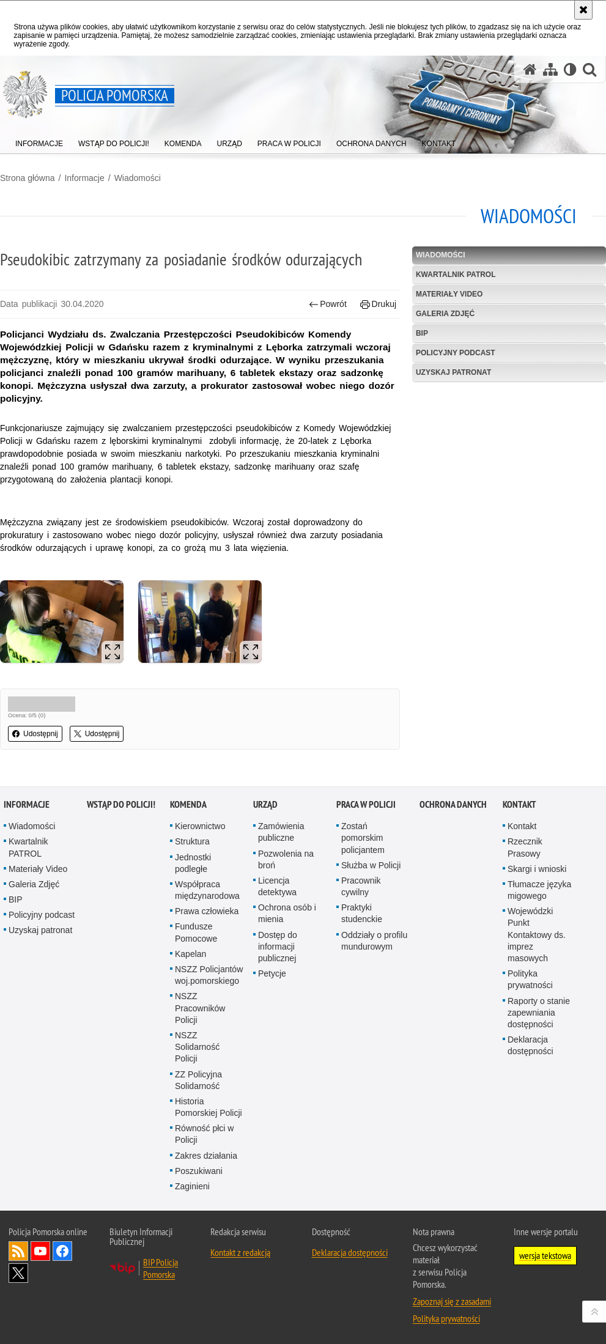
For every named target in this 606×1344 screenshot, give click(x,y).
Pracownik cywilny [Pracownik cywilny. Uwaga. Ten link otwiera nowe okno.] (361, 886)
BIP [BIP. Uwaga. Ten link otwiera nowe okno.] (422, 333)
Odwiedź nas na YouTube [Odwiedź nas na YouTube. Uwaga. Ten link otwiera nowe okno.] (40, 1251)
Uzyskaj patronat (453, 372)
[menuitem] (39, 141)
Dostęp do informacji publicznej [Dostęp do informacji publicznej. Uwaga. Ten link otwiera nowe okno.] (277, 946)
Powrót (328, 304)
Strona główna (27, 178)
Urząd (265, 804)
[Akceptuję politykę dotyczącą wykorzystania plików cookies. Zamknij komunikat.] (583, 10)
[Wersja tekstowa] (570, 69)
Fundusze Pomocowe (196, 932)
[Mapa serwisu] (550, 69)
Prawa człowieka (206, 911)
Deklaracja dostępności (530, 1045)
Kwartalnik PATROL (456, 274)
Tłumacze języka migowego (539, 890)
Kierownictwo (200, 826)
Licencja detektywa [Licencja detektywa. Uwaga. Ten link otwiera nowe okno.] (277, 886)
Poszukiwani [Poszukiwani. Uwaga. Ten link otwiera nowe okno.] (199, 1171)
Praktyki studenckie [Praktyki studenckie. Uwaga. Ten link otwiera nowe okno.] (361, 913)
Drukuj (378, 304)
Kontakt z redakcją (240, 1252)
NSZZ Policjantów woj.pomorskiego (209, 975)
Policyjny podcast (455, 353)
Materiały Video (449, 294)
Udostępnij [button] (35, 733)
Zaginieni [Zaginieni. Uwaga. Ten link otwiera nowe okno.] (192, 1186)
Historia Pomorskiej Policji (208, 1107)
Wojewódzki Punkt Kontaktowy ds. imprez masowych (537, 934)
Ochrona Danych (453, 804)
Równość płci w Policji (204, 1134)
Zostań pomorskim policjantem (363, 837)
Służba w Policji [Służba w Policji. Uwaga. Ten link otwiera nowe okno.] (371, 865)
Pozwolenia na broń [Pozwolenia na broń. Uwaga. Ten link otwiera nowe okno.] (286, 859)
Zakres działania (206, 1156)
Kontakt (519, 804)
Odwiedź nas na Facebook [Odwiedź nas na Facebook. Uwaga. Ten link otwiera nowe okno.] (62, 1251)
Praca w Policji (366, 804)
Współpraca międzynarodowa (207, 890)
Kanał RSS (18, 1251)
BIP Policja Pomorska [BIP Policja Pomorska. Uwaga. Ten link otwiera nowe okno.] (160, 1268)
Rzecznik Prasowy (525, 847)
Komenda (188, 804)
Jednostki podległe (193, 863)
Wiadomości (137, 178)
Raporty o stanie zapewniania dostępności (539, 1012)
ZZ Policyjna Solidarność (198, 1080)
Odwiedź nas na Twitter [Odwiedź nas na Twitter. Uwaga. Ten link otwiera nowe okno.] (18, 1273)
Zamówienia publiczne (281, 832)
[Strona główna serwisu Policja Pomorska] (530, 69)
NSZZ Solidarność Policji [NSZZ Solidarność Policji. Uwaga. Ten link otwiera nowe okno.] (197, 1046)
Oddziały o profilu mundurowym (374, 940)
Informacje (84, 178)
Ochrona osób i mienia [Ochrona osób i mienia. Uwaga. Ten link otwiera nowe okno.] (287, 913)
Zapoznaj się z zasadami (452, 1301)
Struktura (192, 841)
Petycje (272, 973)
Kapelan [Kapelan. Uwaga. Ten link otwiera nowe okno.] (190, 954)
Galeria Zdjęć (445, 313)
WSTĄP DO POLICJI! (121, 804)
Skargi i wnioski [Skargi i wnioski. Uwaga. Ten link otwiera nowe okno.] (537, 869)
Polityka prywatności (530, 979)
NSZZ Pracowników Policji (200, 1007)
